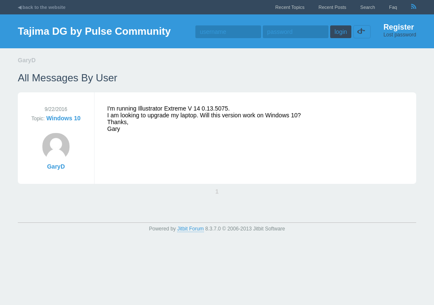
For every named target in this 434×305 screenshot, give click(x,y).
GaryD (56, 166)
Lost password (400, 35)
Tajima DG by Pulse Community (94, 31)
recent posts (332, 7)
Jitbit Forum (190, 229)
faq (393, 7)
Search (367, 7)
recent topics (290, 7)
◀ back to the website (42, 7)
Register (399, 27)
